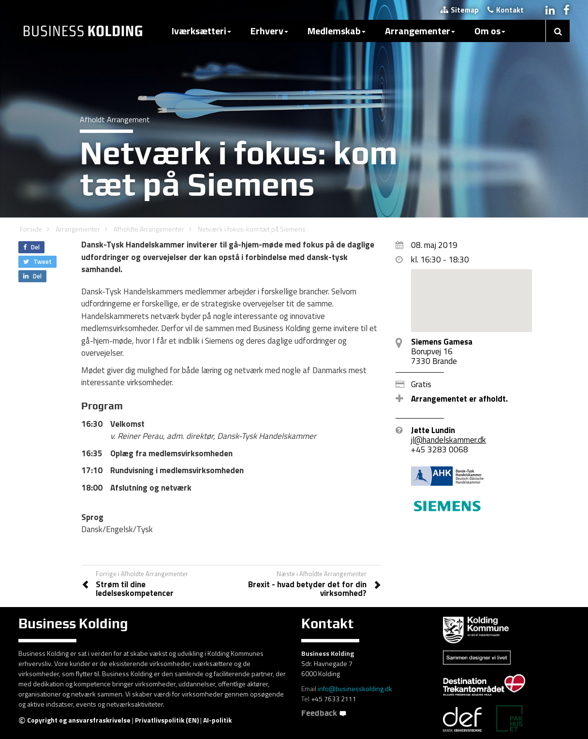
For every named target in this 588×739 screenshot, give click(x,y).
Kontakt (505, 9)
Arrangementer (420, 30)
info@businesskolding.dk (355, 688)
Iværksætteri (201, 30)
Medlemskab (337, 30)
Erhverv (269, 30)
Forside (31, 229)
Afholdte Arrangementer (149, 229)
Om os (489, 30)
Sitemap (460, 9)
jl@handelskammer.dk (448, 440)
